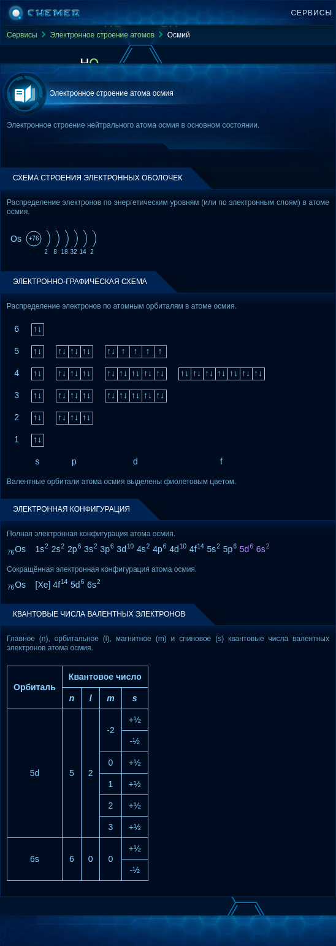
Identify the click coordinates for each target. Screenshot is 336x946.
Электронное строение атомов (102, 35)
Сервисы (311, 13)
